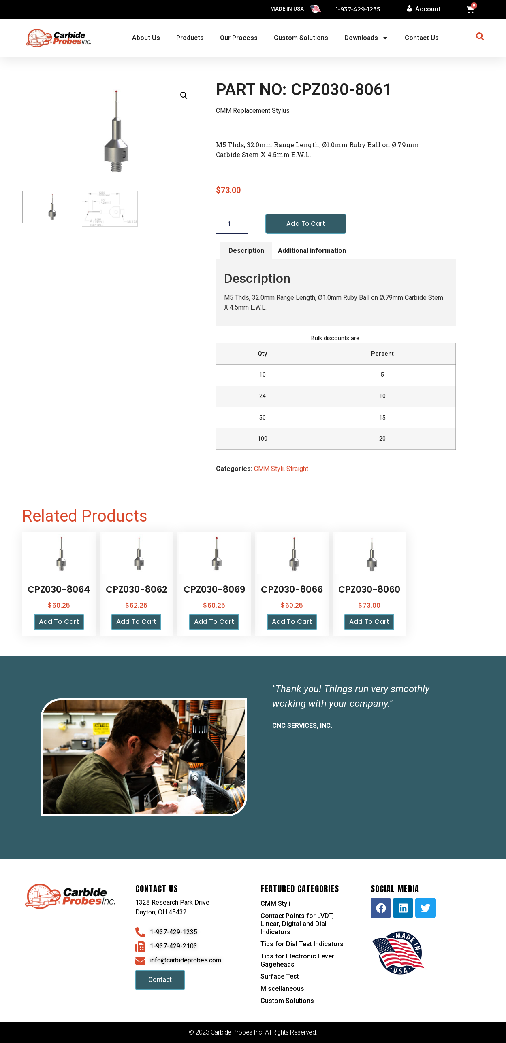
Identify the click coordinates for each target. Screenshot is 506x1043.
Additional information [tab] (312, 250)
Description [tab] (246, 250)
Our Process (239, 38)
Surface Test (279, 977)
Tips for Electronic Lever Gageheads (297, 961)
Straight (297, 469)
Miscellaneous (282, 989)
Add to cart (306, 223)
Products (190, 38)
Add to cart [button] (59, 622)
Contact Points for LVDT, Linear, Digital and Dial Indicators (297, 924)
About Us (146, 38)
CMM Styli (269, 469)
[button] (184, 95)
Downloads (366, 38)
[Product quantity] (232, 224)
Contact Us (422, 38)
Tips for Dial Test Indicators (302, 944)
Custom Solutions (301, 38)
